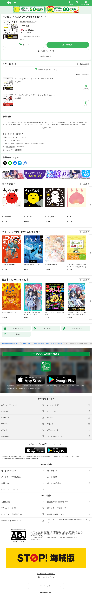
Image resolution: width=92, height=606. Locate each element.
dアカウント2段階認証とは (11, 514)
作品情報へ (44, 56)
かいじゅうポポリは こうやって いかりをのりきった (35, 95)
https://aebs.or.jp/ (37, 539)
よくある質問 (52, 477)
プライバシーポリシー (9, 508)
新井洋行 (23, 22)
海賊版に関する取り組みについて (14, 521)
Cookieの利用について (56, 514)
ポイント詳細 (25, 33)
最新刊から (85, 74)
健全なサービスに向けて (56, 508)
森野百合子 (31, 22)
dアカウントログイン (9, 489)
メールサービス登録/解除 (11, 477)
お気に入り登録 (84, 64)
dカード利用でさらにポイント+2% (29, 36)
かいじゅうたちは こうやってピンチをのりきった (34, 79)
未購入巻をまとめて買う (47, 69)
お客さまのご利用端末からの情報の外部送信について (67, 520)
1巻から (78, 74)
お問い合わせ (6, 483)
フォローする (36, 21)
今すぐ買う (69, 45)
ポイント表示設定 (54, 483)
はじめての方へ (9, 470)
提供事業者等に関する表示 (57, 502)
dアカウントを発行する (46, 574)
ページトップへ (46, 586)
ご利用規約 (5, 502)
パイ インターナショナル (17, 137)
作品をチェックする (47, 51)
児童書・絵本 (15, 140)
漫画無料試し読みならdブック (10, 343)
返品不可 (22, 39)
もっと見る (83, 184)
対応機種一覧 (52, 471)
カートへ (26, 45)
